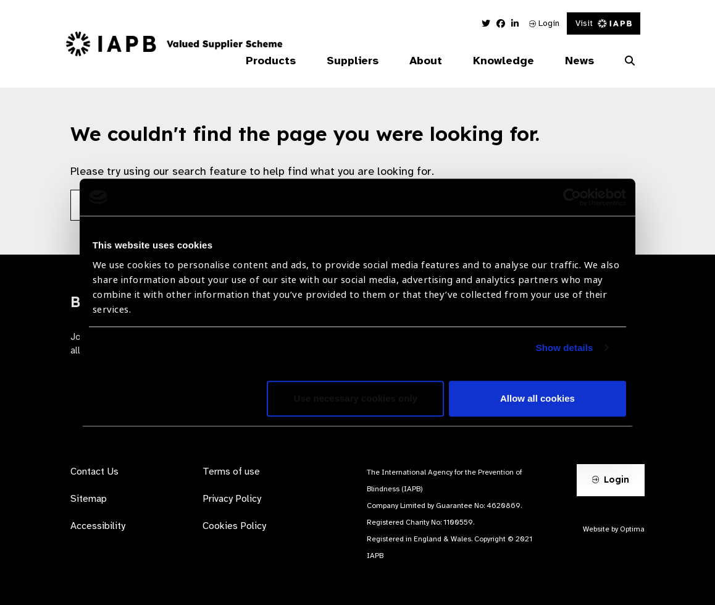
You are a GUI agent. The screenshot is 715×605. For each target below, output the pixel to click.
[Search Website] (630, 61)
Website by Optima (614, 529)
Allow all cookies (537, 398)
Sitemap (88, 499)
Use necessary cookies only (355, 398)
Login (544, 23)
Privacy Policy (232, 499)
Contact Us (94, 471)
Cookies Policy (234, 526)
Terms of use (231, 471)
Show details (564, 347)
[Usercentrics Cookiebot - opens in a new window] (572, 197)
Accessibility (97, 526)
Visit (603, 23)
